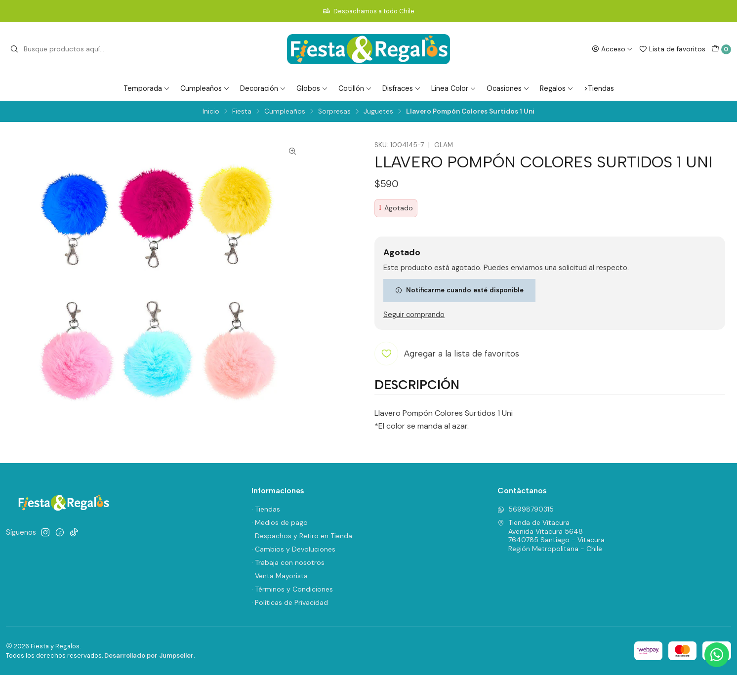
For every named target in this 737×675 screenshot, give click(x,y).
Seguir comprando (414, 314)
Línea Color (453, 88)
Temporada (146, 88)
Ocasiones (508, 88)
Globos (312, 88)
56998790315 (525, 509)
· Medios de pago (279, 522)
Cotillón (355, 88)
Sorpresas (334, 111)
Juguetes (378, 111)
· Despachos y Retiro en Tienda (301, 535)
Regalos (556, 88)
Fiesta (241, 111)
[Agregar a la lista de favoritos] (446, 353)
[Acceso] (612, 49)
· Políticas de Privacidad (289, 602)
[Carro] (721, 49)
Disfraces (401, 88)
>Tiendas (599, 88)
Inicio (211, 111)
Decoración (263, 88)
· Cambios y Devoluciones (293, 549)
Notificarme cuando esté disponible (459, 290)
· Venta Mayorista (279, 575)
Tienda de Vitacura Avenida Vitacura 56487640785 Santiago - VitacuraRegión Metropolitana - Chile (551, 535)
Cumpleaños (205, 88)
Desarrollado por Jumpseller (149, 655)
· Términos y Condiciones (292, 589)
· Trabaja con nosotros (288, 562)
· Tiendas (265, 509)
